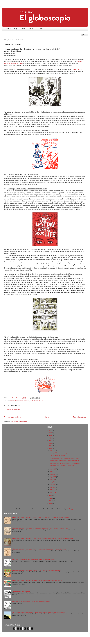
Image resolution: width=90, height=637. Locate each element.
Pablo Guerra (34, 401)
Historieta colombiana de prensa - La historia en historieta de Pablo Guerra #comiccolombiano (40, 528)
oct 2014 (53, 471)
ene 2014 (53, 492)
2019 (50, 435)
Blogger (71, 509)
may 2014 (53, 482)
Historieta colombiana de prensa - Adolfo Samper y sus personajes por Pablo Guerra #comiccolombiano (43, 538)
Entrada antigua (79, 417)
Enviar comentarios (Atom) (20, 421)
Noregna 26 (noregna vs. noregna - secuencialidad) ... (66, 463)
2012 (50, 498)
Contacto (31, 29)
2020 (50, 433)
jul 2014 (52, 479)
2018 (50, 438)
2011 (50, 501)
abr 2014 (53, 484)
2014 (50, 448)
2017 (50, 440)
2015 (50, 445)
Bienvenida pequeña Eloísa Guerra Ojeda (62, 466)
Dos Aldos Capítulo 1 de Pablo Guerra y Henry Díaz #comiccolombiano (33, 559)
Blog (15, 29)
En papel (40, 29)
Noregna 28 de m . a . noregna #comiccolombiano (64, 453)
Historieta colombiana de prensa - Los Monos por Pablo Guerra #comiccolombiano (36, 570)
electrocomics (77, 69)
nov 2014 (53, 469)
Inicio (47, 417)
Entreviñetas (19, 401)
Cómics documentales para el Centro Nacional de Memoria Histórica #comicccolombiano (38, 612)
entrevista (26, 401)
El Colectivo (7, 29)
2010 (50, 503)
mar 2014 (53, 487)
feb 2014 (53, 489)
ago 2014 (53, 477)
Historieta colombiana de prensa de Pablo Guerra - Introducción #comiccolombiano (37, 580)
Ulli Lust (41, 401)
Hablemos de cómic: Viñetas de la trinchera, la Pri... (65, 460)
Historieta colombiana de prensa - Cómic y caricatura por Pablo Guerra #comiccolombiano (39, 549)
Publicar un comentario (13, 409)
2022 (50, 430)
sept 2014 (53, 474)
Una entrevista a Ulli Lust (57, 455)
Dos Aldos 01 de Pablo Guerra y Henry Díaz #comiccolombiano (31, 601)
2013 (50, 495)
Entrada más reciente (12, 417)
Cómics (23, 29)
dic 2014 (53, 450)
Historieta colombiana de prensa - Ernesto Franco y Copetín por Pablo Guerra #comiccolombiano (41, 517)
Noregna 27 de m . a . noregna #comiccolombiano (64, 458)
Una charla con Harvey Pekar (21, 591)
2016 (50, 443)
